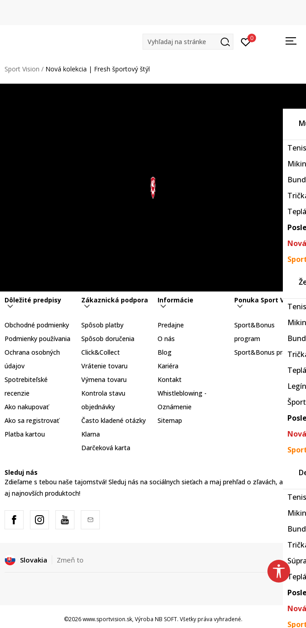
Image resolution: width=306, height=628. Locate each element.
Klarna (90, 434)
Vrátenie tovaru (104, 366)
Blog (165, 352)
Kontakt (170, 379)
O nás (166, 338)
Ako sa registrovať (32, 420)
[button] (188, 42)
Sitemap (170, 420)
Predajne (171, 325)
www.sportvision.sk (107, 619)
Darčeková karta (105, 447)
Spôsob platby (102, 325)
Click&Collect (100, 352)
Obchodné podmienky (37, 325)
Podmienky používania (37, 338)
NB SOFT (166, 619)
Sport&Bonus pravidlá (266, 352)
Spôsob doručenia (107, 338)
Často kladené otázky (113, 420)
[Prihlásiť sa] (246, 41)
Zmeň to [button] (70, 559)
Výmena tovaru (104, 379)
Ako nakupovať (27, 406)
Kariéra (168, 366)
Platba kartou (25, 434)
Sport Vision (22, 69)
